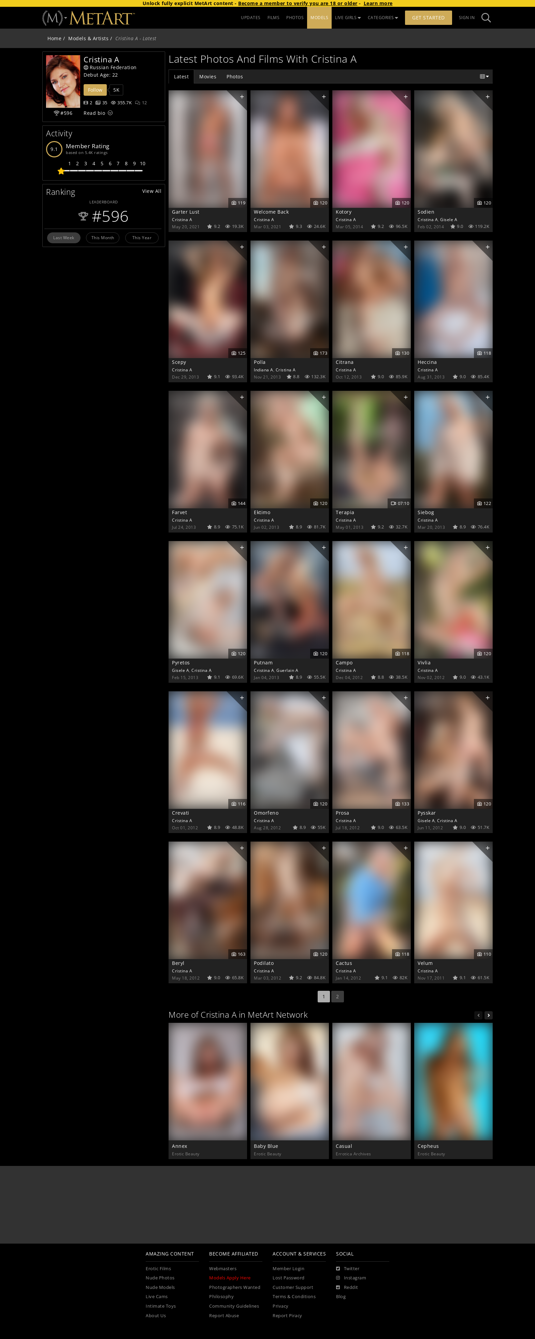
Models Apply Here (230, 1278)
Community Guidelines (234, 1306)
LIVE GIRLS (348, 17)
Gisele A (448, 219)
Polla (260, 362)
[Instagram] (351, 1278)
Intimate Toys (161, 1306)
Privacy (281, 1306)
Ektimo (262, 512)
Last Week (63, 237)
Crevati (180, 813)
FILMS (274, 17)
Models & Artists (88, 38)
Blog (341, 1296)
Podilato (264, 963)
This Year (142, 237)
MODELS (319, 17)
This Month (102, 237)
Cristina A (182, 219)
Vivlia (424, 662)
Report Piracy (287, 1316)
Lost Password (289, 1278)
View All (151, 191)
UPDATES (251, 17)
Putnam (263, 662)
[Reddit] (347, 1287)
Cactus (344, 963)
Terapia (345, 512)
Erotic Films (158, 1269)
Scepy (179, 362)
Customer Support (293, 1287)
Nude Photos (160, 1278)
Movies (207, 76)
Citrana (345, 362)
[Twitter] (347, 1269)
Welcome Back (271, 212)
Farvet (179, 512)
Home (54, 38)
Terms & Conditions (294, 1296)
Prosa (342, 813)
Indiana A (263, 369)
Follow (95, 90)
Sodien (426, 212)
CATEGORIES (383, 17)
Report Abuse (224, 1316)
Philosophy (221, 1296)
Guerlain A (287, 670)
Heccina (427, 362)
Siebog (426, 512)
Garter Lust (186, 212)
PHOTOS (295, 17)
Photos (235, 76)
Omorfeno (266, 813)
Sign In (467, 17)
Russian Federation (110, 67)
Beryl (178, 963)
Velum (425, 963)
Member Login (288, 1269)
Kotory (343, 212)
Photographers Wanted (234, 1287)
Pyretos (181, 662)
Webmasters (222, 1269)
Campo (344, 662)
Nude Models (160, 1287)
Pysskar (427, 813)
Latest (181, 76)
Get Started (428, 17)
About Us (156, 1316)
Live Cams (157, 1296)
